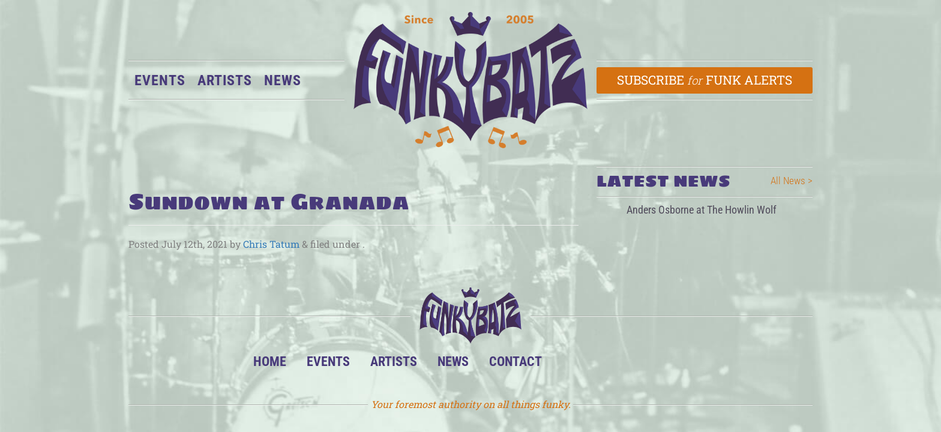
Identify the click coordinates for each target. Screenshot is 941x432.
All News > (792, 181)
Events (159, 80)
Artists (224, 80)
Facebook (607, 364)
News (282, 80)
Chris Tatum (271, 244)
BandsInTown (570, 364)
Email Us (680, 364)
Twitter (643, 364)
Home (269, 361)
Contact (515, 361)
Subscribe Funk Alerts (705, 79)
